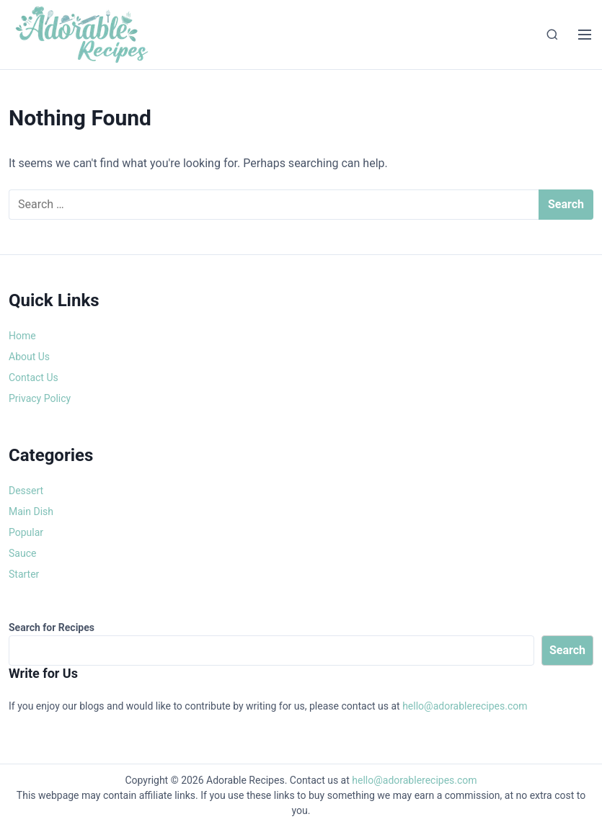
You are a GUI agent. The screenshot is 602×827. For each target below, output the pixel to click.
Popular (26, 532)
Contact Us (33, 377)
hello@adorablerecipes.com (464, 706)
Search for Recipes (51, 627)
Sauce (22, 553)
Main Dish (31, 511)
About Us (29, 356)
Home (22, 335)
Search (567, 650)
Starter (24, 574)
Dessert (26, 490)
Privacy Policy (40, 398)
